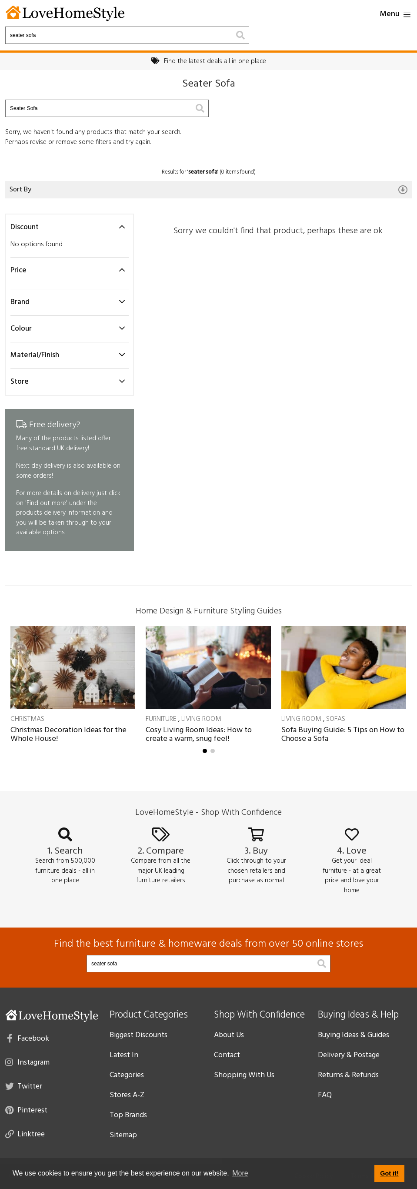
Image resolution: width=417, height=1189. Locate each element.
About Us (229, 1035)
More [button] (240, 1173)
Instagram (27, 1062)
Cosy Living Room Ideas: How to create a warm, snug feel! (199, 734)
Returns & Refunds (348, 1075)
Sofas (335, 719)
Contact (227, 1055)
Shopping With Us (244, 1075)
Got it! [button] (389, 1173)
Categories (127, 1075)
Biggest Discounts (138, 1035)
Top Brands (128, 1115)
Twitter (23, 1086)
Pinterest (26, 1109)
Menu (395, 14)
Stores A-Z (127, 1095)
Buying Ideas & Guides (353, 1035)
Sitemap (123, 1135)
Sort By (208, 189)
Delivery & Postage (349, 1055)
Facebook (28, 1038)
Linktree (25, 1133)
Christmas (27, 719)
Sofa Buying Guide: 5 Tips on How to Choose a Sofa (342, 734)
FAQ (325, 1095)
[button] (205, 751)
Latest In (124, 1055)
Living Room (201, 719)
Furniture (161, 719)
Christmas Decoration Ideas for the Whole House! (68, 734)
